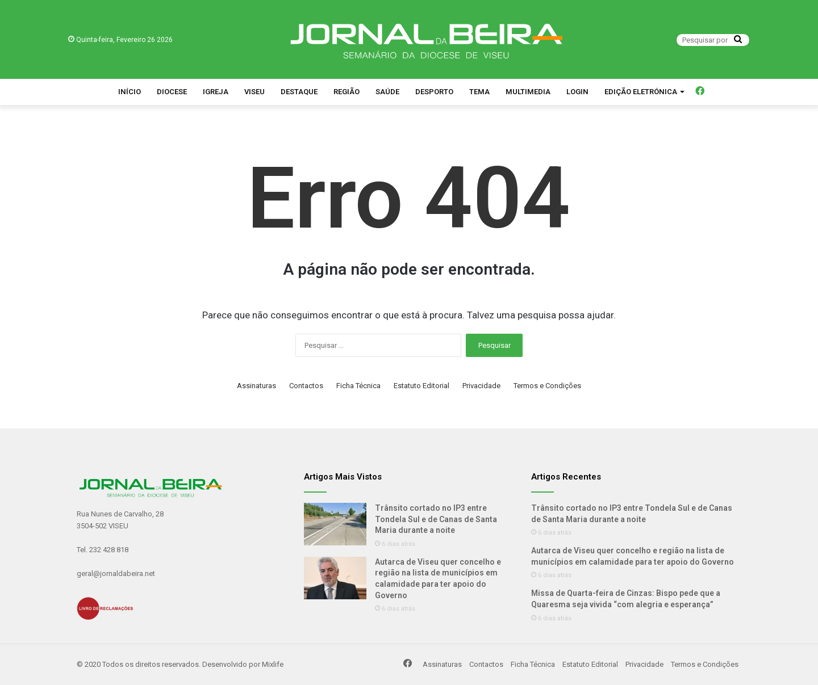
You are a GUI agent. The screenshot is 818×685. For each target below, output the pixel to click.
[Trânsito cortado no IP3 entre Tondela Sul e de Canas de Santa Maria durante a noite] (335, 524)
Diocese (172, 91)
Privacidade (481, 385)
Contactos (306, 385)
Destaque (299, 91)
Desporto (434, 91)
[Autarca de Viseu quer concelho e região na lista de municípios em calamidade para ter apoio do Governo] (335, 578)
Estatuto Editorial (421, 385)
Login (577, 91)
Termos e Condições (547, 385)
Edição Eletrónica (640, 91)
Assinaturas (256, 385)
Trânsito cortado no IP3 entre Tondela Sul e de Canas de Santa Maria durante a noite (436, 519)
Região (346, 91)
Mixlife (272, 664)
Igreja (215, 91)
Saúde (387, 91)
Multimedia (528, 91)
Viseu (254, 91)
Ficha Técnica (358, 385)
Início (129, 91)
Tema (479, 91)
